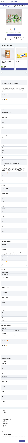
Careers (4, 413)
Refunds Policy (5, 423)
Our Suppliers (5, 411)
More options (15, 441)
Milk (3, 426)
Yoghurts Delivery (9, 6)
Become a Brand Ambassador (8, 414)
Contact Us (5, 421)
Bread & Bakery (5, 432)
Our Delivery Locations (7, 412)
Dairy (6, 5)
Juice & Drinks (5, 431)
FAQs (4, 422)
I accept (22, 441)
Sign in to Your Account (7, 419)
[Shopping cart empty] (26, 1)
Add (14, 35)
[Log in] (24, 1)
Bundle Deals (14, 3)
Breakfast (4, 427)
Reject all (7, 441)
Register (4, 420)
